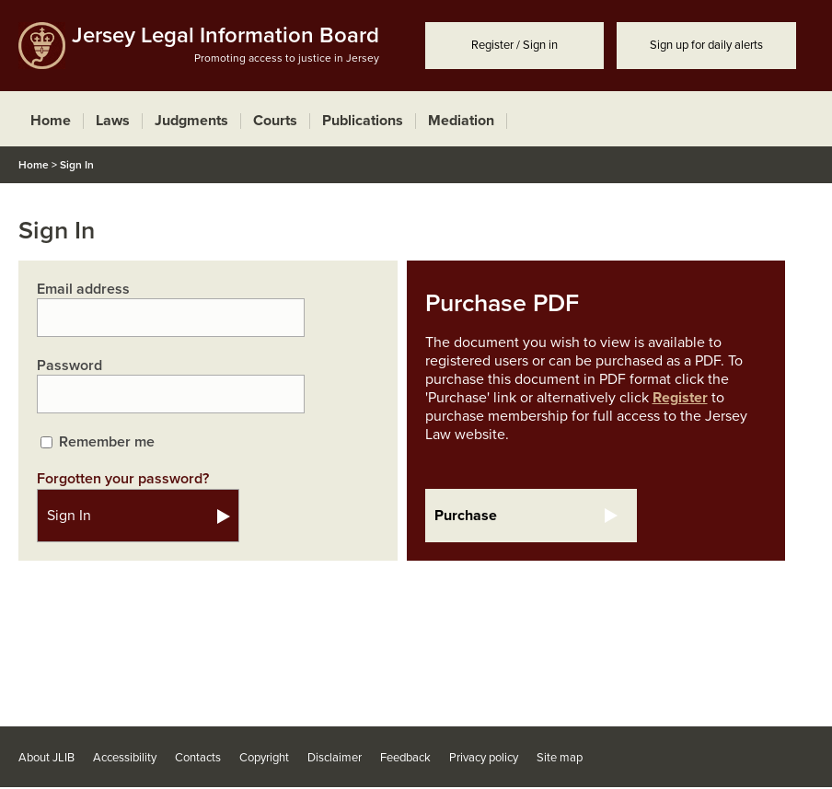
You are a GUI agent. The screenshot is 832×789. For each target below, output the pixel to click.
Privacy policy (483, 757)
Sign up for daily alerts (706, 45)
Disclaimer (334, 757)
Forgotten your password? (123, 479)
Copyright (264, 757)
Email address (83, 289)
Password (69, 365)
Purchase (465, 515)
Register (680, 398)
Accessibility (124, 757)
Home (33, 164)
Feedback (405, 757)
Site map (560, 757)
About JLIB (46, 757)
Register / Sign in (514, 45)
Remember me (107, 442)
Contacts (198, 757)
